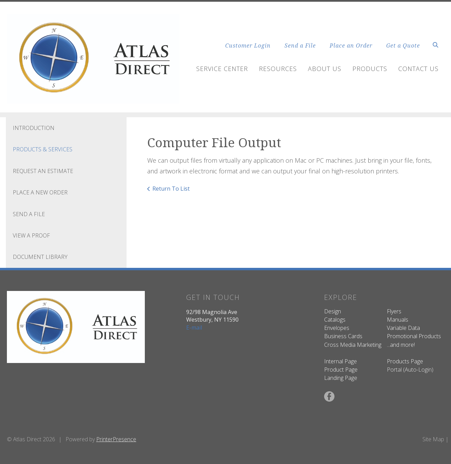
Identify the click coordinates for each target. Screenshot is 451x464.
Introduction (33, 128)
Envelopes (336, 328)
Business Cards (343, 336)
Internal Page (340, 361)
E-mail (194, 327)
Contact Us (418, 68)
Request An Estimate (43, 171)
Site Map (433, 439)
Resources (278, 68)
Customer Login (248, 45)
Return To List (171, 188)
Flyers (394, 311)
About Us (324, 68)
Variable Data (403, 328)
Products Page (405, 361)
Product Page (341, 369)
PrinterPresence (116, 439)
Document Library (40, 257)
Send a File (300, 45)
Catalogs (334, 319)
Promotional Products (414, 336)
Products (369, 68)
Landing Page (340, 378)
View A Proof (31, 235)
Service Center (222, 68)
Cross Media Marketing (352, 345)
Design (332, 311)
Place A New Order (40, 192)
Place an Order (351, 45)
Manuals (397, 319)
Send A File (29, 214)
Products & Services (42, 149)
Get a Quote (403, 45)
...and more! (401, 345)
